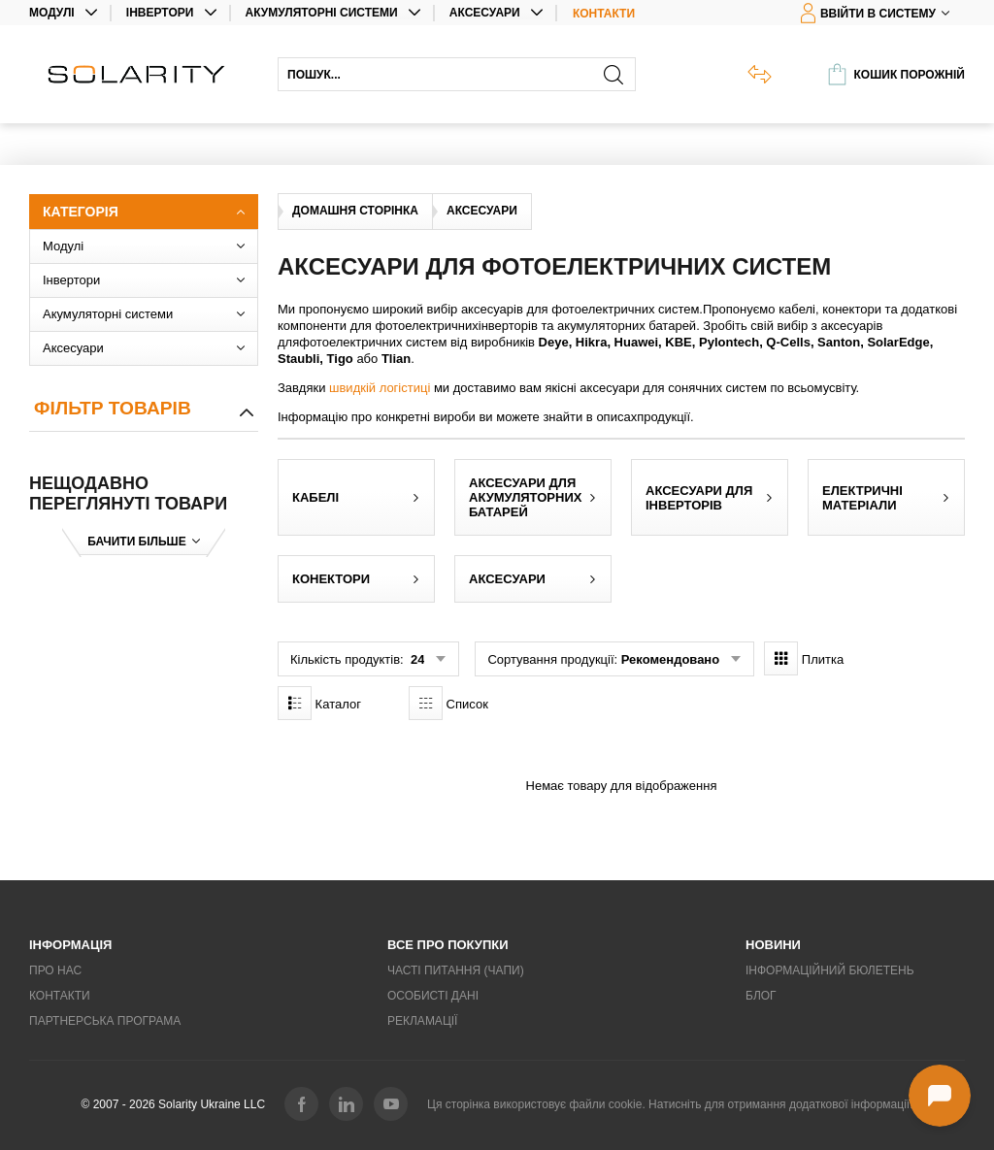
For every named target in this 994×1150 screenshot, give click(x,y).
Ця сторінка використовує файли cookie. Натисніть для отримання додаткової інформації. (669, 1104)
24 (415, 659)
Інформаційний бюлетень (830, 970)
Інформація (70, 944)
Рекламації (422, 1021)
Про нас (55, 970)
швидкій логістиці (379, 387)
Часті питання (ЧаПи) (455, 970)
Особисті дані (433, 995)
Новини (773, 944)
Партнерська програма (105, 1021)
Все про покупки (448, 944)
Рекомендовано (670, 659)
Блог (761, 995)
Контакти (604, 13)
